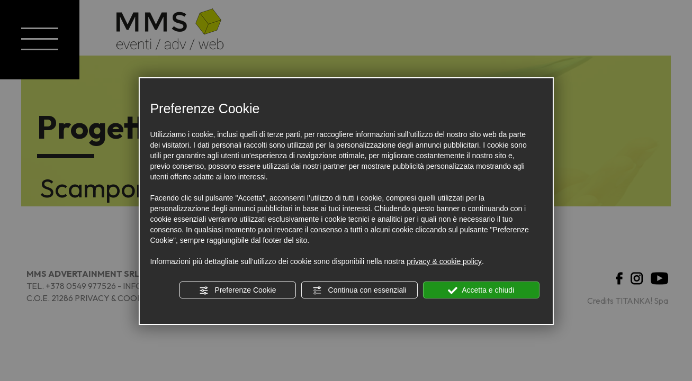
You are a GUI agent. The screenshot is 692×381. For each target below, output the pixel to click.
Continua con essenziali (359, 290)
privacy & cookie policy (444, 261)
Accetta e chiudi (481, 290)
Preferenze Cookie (237, 290)
